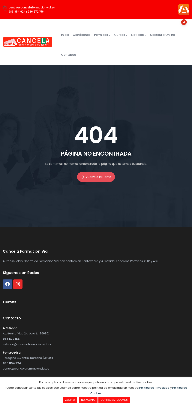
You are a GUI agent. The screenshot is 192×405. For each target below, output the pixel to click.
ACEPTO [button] (70, 400)
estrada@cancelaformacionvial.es (27, 344)
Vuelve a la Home (96, 177)
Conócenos (82, 35)
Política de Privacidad (154, 388)
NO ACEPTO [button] (88, 400)
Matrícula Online (162, 35)
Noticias (138, 35)
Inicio (65, 35)
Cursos (121, 35)
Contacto (68, 55)
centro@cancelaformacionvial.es (26, 368)
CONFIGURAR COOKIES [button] (114, 400)
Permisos (102, 35)
